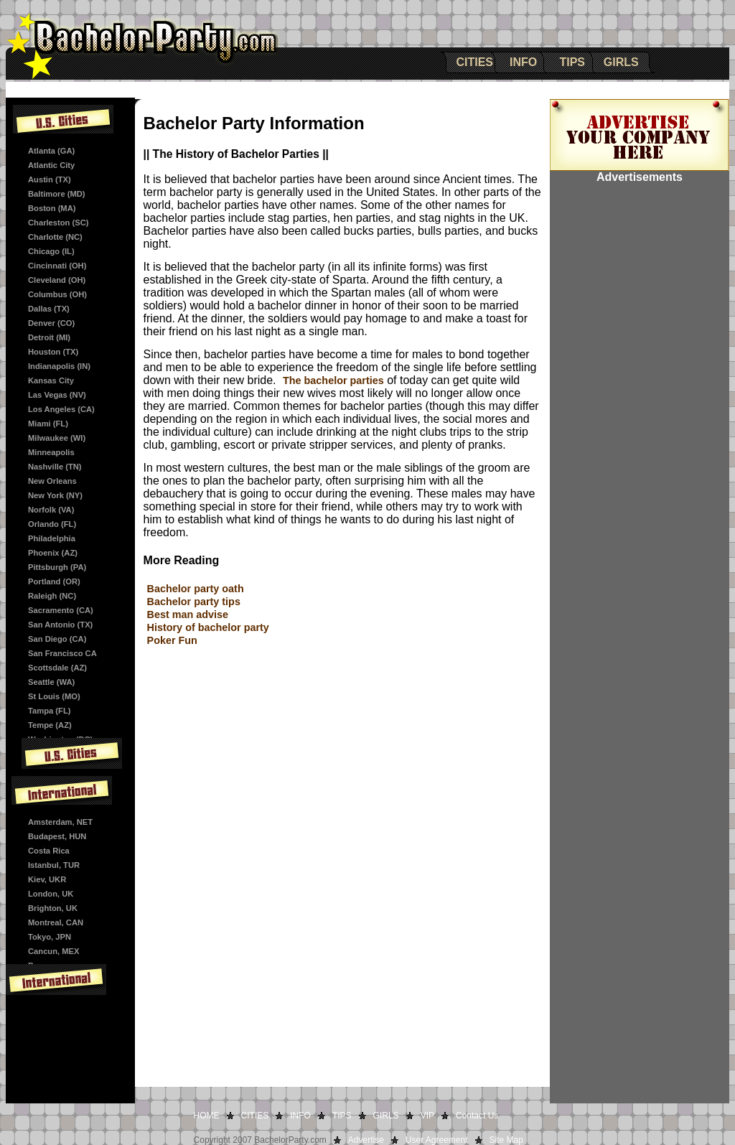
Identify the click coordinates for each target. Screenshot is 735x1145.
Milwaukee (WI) (56, 438)
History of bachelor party (208, 627)
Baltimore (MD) (56, 194)
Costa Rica (49, 850)
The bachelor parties (333, 380)
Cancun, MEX (53, 951)
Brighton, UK (53, 908)
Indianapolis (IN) (59, 366)
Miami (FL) (48, 423)
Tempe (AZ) (50, 725)
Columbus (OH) (57, 294)
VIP (427, 1116)
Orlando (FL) (52, 524)
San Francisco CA (62, 653)
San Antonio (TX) (60, 624)
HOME (207, 1116)
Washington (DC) (60, 739)
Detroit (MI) (49, 337)
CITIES (474, 62)
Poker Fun (172, 640)
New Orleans (52, 481)
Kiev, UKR (47, 879)
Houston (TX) (53, 351)
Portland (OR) (54, 581)
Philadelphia (51, 538)
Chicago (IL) (51, 251)
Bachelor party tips (193, 601)
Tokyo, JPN (49, 937)
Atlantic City (51, 165)
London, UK (50, 893)
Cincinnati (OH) (57, 265)
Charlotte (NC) (55, 237)
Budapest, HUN (57, 836)
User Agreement (437, 1140)
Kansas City (51, 380)
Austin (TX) (49, 179)
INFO (523, 62)
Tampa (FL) (49, 710)
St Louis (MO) (54, 696)
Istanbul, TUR (54, 865)
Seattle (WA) (51, 682)
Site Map (506, 1140)
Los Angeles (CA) (61, 409)
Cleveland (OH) (56, 280)
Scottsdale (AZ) (57, 667)
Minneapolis (51, 452)
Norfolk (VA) (51, 509)
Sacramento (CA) (60, 610)
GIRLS (621, 62)
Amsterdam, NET (60, 822)
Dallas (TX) (49, 308)
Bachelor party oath (195, 588)
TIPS (572, 62)
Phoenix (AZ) (53, 552)
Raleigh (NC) (52, 596)
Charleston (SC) (58, 222)
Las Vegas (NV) (57, 395)
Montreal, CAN (55, 922)
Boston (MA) (52, 208)
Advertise (366, 1140)
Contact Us (477, 1116)
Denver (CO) (51, 323)
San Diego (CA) (57, 639)
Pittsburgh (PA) (57, 567)
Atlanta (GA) (51, 150)
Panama (43, 965)
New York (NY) (55, 495)
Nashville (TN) (55, 466)
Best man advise (188, 614)
